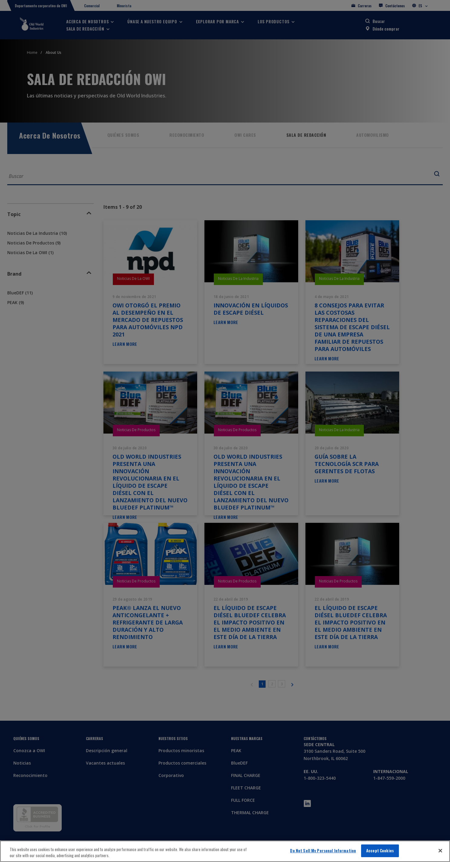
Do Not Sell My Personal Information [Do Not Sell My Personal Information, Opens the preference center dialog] (323, 850)
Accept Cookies (380, 850)
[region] (225, 851)
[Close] (440, 850)
